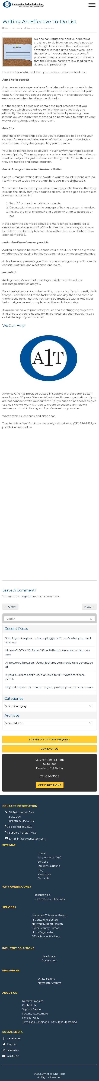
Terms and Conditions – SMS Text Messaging (49, 1022)
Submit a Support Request (49, 739)
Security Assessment (35, 1013)
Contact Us (50, 748)
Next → (89, 606)
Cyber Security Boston (45, 928)
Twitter (12, 1044)
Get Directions (49, 785)
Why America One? (50, 857)
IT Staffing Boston (43, 932)
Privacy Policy (30, 1017)
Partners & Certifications (50, 899)
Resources (44, 874)
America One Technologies (40, 28)
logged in (26, 596)
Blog (40, 870)
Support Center (31, 1009)
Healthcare (48, 956)
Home (42, 853)
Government (50, 960)
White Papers (46, 978)
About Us (43, 878)
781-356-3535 (49, 776)
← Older (10, 606)
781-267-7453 (28, 832)
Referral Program (32, 1001)
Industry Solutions (49, 865)
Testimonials (42, 894)
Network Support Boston (47, 923)
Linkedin (13, 1050)
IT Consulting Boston (45, 919)
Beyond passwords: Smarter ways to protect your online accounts (49, 687)
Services (43, 861)
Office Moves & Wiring (46, 936)
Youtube (13, 1056)
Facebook (14, 1038)
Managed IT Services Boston (49, 915)
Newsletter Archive (49, 982)
